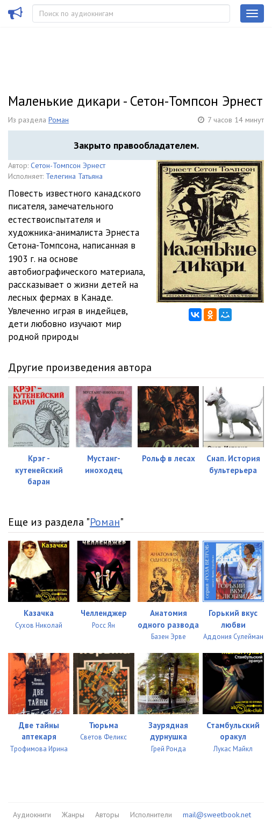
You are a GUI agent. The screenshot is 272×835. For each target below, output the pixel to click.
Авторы (107, 814)
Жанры (73, 814)
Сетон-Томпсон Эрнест (68, 165)
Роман (58, 120)
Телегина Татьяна (74, 176)
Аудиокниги (32, 814)
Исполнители (151, 814)
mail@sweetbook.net (217, 814)
